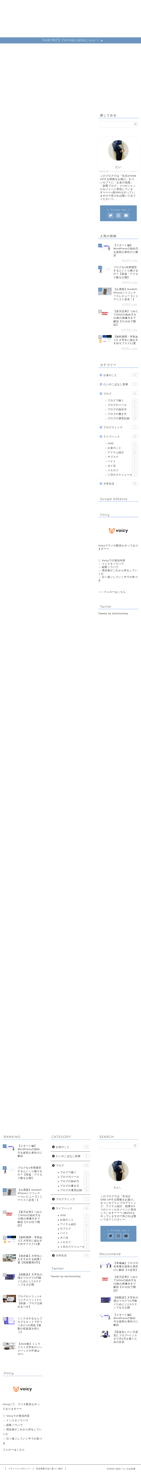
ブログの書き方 (122, 414)
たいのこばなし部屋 (120, 384)
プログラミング (120, 427)
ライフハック (67, 5)
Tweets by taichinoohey (113, 613)
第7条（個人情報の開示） (38, 239)
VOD (122, 443)
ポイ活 (122, 466)
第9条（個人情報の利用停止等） (42, 254)
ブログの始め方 (122, 409)
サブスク (122, 457)
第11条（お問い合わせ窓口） (40, 268)
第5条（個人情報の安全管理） (41, 225)
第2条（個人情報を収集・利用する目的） (48, 203)
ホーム (13, 4)
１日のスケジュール (122, 475)
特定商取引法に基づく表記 (49, 1468)
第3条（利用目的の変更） (38, 210)
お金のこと (49, 4)
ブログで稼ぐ (122, 400)
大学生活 (120, 483)
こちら (122, 592)
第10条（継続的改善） (36, 261)
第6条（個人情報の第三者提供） (42, 232)
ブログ (31, 4)
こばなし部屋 (103, 5)
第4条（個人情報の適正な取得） (42, 217)
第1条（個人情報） (33, 196)
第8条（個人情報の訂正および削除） (45, 246)
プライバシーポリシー (19, 1468)
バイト (122, 461)
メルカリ (122, 470)
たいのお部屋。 (70, 22)
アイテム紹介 (122, 452)
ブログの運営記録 (122, 418)
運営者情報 (85, 4)
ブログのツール (122, 405)
